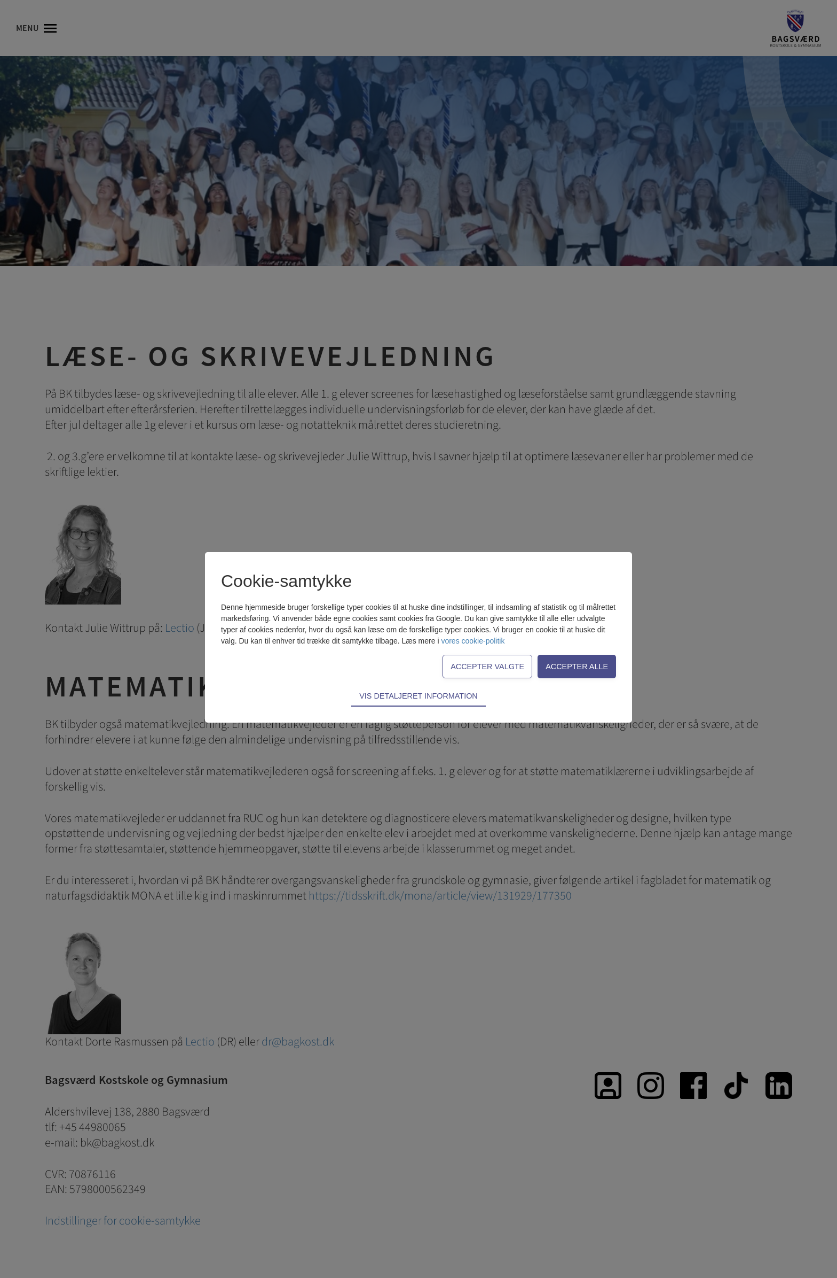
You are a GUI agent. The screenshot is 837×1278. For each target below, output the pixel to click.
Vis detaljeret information (418, 696)
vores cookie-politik (472, 641)
